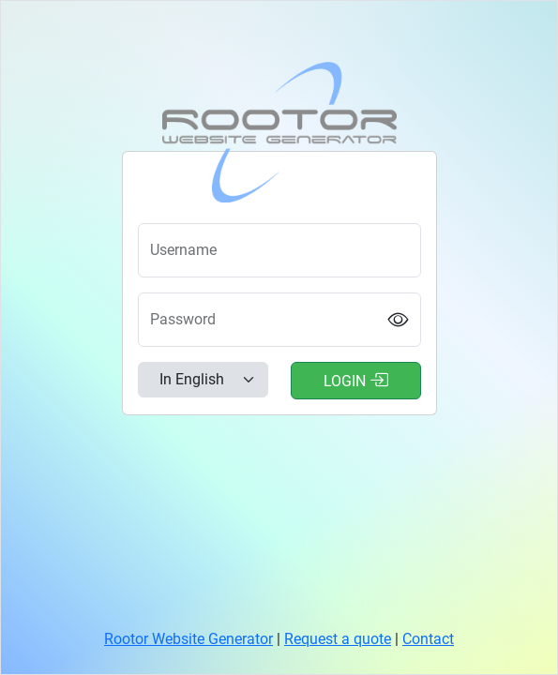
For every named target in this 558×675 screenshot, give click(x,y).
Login (356, 379)
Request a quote (337, 639)
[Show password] (397, 320)
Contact (428, 639)
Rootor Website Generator (188, 639)
